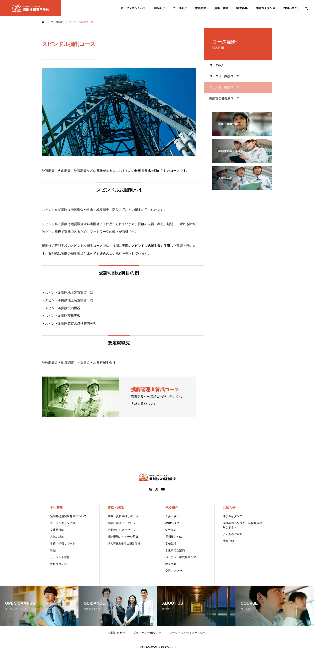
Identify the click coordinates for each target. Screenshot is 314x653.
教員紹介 (200, 8)
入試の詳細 (57, 536)
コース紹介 (180, 8)
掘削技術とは (173, 536)
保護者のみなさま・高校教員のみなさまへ (242, 525)
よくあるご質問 (232, 534)
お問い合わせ (291, 8)
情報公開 (228, 540)
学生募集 (242, 8)
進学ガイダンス (265, 8)
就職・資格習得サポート (123, 516)
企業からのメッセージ (122, 529)
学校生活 (170, 543)
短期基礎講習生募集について (68, 516)
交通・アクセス (175, 570)
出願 (53, 550)
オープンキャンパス (133, 8)
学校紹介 (159, 8)
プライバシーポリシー (147, 632)
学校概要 (170, 529)
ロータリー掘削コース (228, 81)
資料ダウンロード (61, 564)
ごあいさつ (172, 516)
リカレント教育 (60, 557)
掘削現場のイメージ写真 (123, 536)
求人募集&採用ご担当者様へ (125, 543)
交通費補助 (57, 529)
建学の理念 (172, 523)
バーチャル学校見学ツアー (182, 557)
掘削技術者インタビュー (123, 523)
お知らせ (229, 507)
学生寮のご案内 (175, 550)
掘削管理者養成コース (228, 109)
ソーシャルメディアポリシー (187, 632)
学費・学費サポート (62, 543)
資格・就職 (221, 8)
